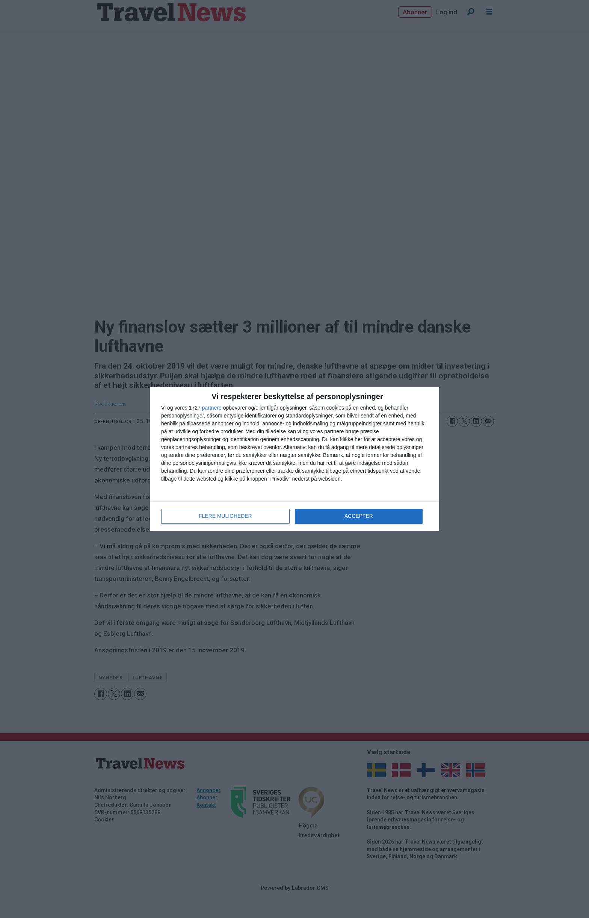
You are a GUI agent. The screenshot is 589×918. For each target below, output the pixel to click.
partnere (212, 408)
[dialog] (294, 459)
